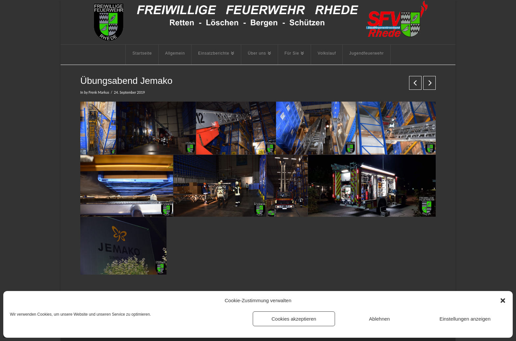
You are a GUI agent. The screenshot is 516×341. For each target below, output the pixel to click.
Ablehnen (379, 319)
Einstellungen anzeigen (464, 319)
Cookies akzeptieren (293, 319)
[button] (503, 300)
